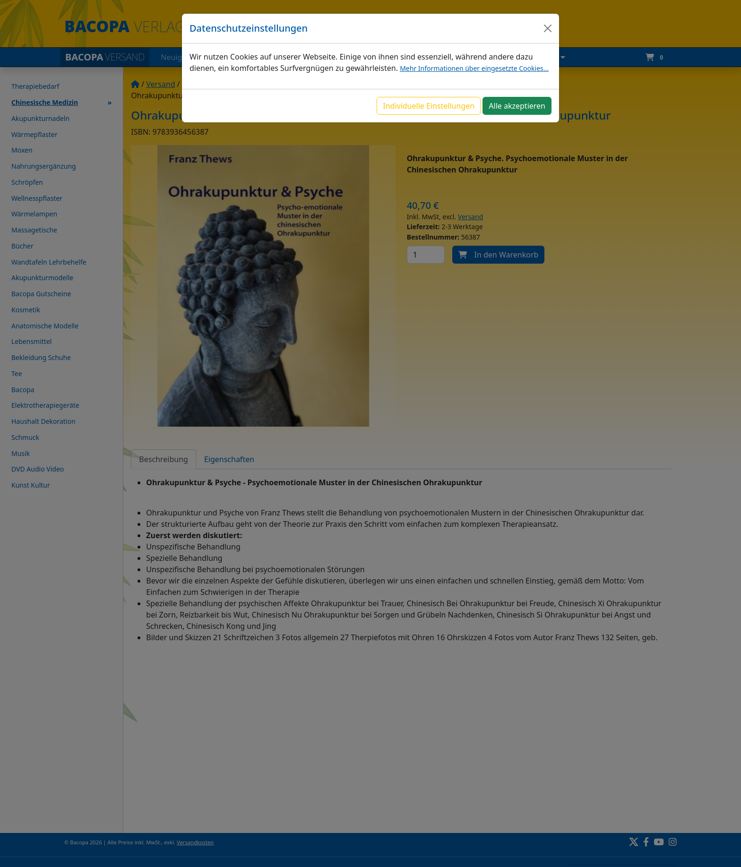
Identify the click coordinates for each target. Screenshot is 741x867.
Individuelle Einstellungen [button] (428, 106)
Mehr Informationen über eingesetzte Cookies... (474, 68)
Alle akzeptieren (517, 106)
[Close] (547, 28)
